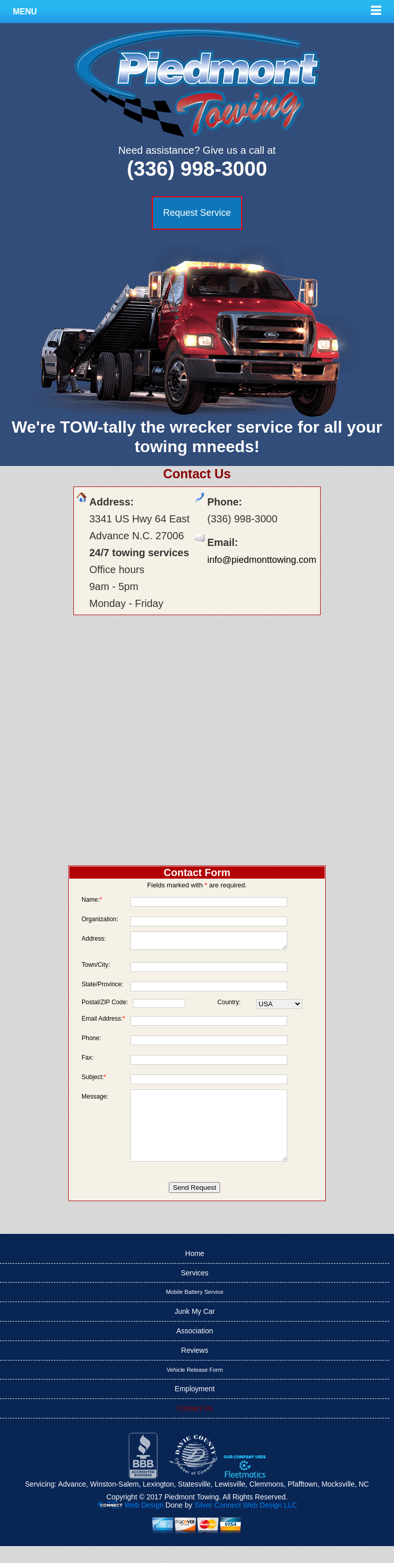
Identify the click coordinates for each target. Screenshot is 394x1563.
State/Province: (102, 987)
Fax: (87, 1060)
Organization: (100, 919)
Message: (95, 1099)
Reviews (194, 1367)
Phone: (91, 1041)
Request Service (197, 213)
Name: (92, 899)
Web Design (144, 1522)
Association (194, 1348)
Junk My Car (194, 1328)
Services (195, 1290)
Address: (94, 938)
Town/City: (96, 967)
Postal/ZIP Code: (105, 1005)
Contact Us (194, 1425)
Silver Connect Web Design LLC (246, 1522)
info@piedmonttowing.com (261, 560)
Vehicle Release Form (195, 1387)
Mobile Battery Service (195, 1309)
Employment (195, 1406)
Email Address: (103, 1021)
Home (194, 1270)
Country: (229, 1005)
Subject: (94, 1080)
